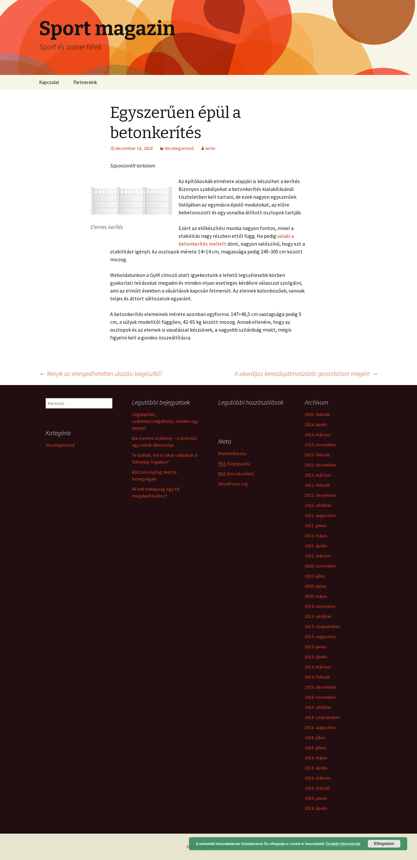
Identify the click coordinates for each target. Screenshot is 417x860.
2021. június (316, 525)
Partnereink (85, 82)
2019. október (318, 616)
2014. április (316, 808)
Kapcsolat (49, 82)
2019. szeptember (322, 626)
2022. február (317, 485)
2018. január (316, 798)
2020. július (315, 576)
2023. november (320, 445)
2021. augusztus (320, 515)
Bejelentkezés (232, 453)
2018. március (318, 778)
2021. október (318, 505)
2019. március (318, 667)
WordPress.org (233, 484)
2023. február (317, 455)
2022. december (320, 465)
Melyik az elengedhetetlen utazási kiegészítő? (100, 373)
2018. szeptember (322, 717)
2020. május (316, 596)
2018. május (316, 758)
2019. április (316, 657)
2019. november (320, 606)
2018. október (318, 707)
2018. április (316, 768)
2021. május (316, 535)
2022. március (318, 475)
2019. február (317, 677)
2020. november (320, 566)
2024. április (316, 424)
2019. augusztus (320, 636)
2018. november (320, 697)
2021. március (318, 556)
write (210, 148)
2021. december (320, 495)
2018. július (315, 737)
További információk (342, 844)
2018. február (317, 788)
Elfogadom (384, 843)
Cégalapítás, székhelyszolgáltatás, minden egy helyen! (165, 421)
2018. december (320, 687)
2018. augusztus (320, 727)
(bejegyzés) (234, 464)
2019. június (316, 647)
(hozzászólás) (236, 474)
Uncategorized (179, 148)
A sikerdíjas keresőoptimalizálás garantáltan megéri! (306, 373)
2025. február (317, 414)
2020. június (316, 586)
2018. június (316, 748)
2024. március (318, 434)
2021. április (316, 546)
